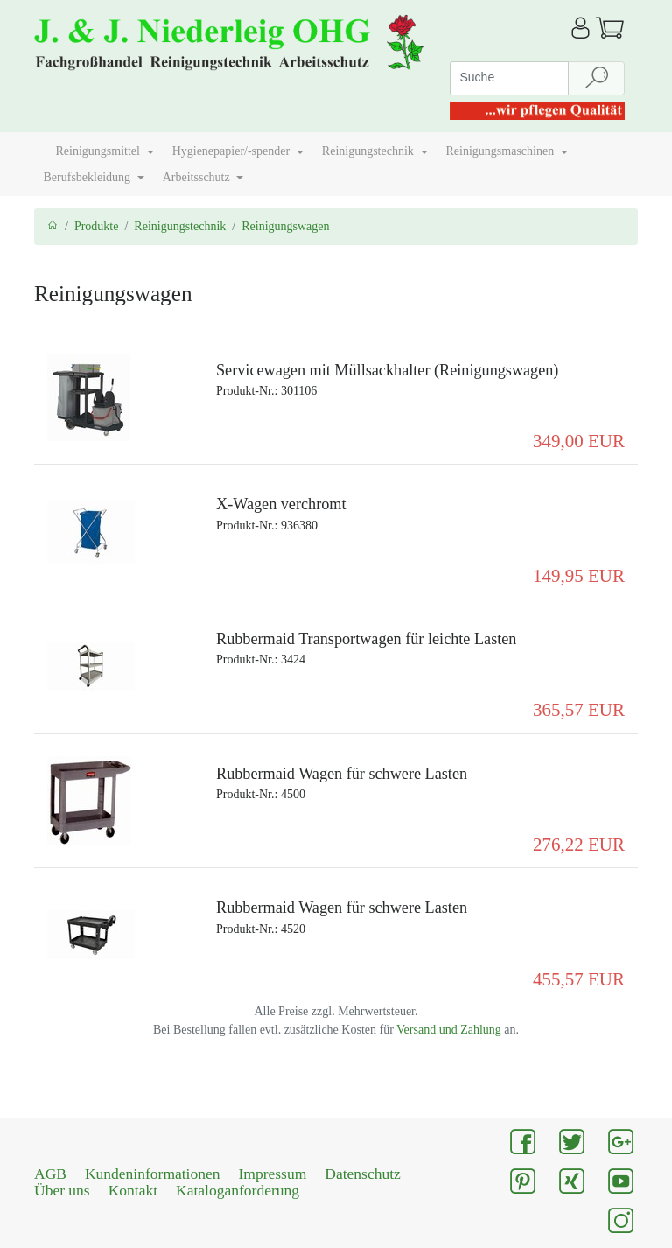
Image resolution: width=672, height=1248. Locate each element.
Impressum (273, 1173)
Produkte (96, 226)
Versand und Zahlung (448, 1029)
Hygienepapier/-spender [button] (232, 151)
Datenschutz (363, 1173)
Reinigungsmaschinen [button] (501, 151)
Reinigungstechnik (180, 226)
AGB (50, 1173)
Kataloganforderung (237, 1190)
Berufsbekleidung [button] (89, 177)
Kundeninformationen (152, 1173)
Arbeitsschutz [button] (198, 177)
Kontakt (133, 1190)
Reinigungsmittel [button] (100, 151)
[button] (40, 144)
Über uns (62, 1190)
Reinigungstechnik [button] (369, 151)
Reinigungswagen (285, 226)
